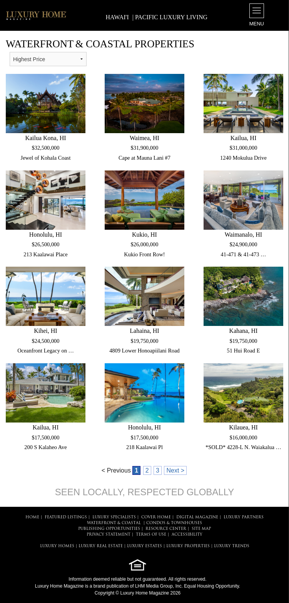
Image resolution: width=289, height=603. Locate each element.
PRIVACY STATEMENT (108, 535)
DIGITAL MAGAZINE (197, 517)
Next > (175, 470)
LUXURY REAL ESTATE (101, 546)
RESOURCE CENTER (165, 529)
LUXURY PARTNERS (244, 517)
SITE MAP (201, 529)
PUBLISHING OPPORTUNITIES (109, 529)
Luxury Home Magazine (59, 586)
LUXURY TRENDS (231, 546)
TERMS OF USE (151, 535)
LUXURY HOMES (57, 546)
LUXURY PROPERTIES (188, 546)
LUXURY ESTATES (144, 546)
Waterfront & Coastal (114, 523)
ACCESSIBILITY (187, 535)
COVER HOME (156, 517)
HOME (32, 517)
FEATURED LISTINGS (66, 517)
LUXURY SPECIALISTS (114, 517)
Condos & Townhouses (174, 523)
